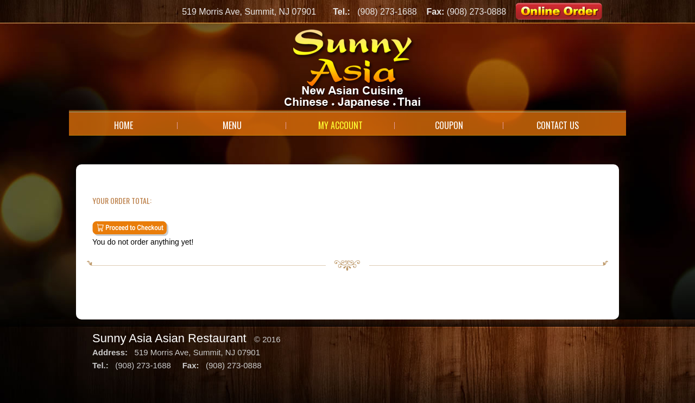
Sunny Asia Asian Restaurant (169, 338)
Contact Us (557, 125)
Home (123, 125)
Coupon (449, 125)
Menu (232, 125)
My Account (340, 125)
